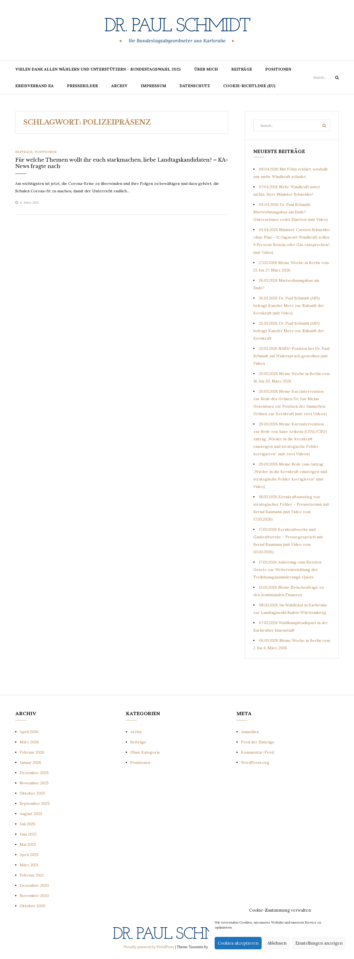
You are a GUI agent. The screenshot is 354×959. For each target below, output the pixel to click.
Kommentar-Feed (257, 752)
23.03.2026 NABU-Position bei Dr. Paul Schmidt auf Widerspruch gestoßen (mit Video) (291, 356)
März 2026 (29, 742)
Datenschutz (194, 85)
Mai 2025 (28, 844)
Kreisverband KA (34, 85)
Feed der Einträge (258, 742)
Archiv (119, 85)
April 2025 (29, 854)
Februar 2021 (32, 875)
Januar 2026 (30, 762)
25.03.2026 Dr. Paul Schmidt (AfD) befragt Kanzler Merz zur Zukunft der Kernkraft (288, 331)
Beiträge (241, 69)
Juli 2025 (27, 823)
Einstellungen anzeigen (319, 943)
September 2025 (35, 803)
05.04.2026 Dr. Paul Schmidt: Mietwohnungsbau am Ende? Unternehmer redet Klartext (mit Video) (290, 212)
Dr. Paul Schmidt (177, 26)
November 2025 (34, 782)
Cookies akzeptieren (238, 943)
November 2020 (34, 895)
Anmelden (250, 731)
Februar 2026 (32, 752)
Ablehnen (277, 943)
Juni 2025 (28, 834)
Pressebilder (82, 85)
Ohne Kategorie (145, 752)
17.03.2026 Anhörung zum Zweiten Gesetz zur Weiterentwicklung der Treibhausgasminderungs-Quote (287, 570)
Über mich (206, 69)
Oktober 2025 (32, 793)
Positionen (278, 69)
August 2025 (31, 813)
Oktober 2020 (32, 905)
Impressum (153, 85)
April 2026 (29, 731)
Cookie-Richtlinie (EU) (249, 85)
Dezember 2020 (34, 885)
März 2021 (29, 864)
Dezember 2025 (34, 772)
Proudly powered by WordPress (149, 947)
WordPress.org (255, 762)
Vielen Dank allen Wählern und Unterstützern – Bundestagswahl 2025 (98, 69)
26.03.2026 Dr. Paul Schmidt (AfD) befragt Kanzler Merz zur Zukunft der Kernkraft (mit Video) (288, 306)
